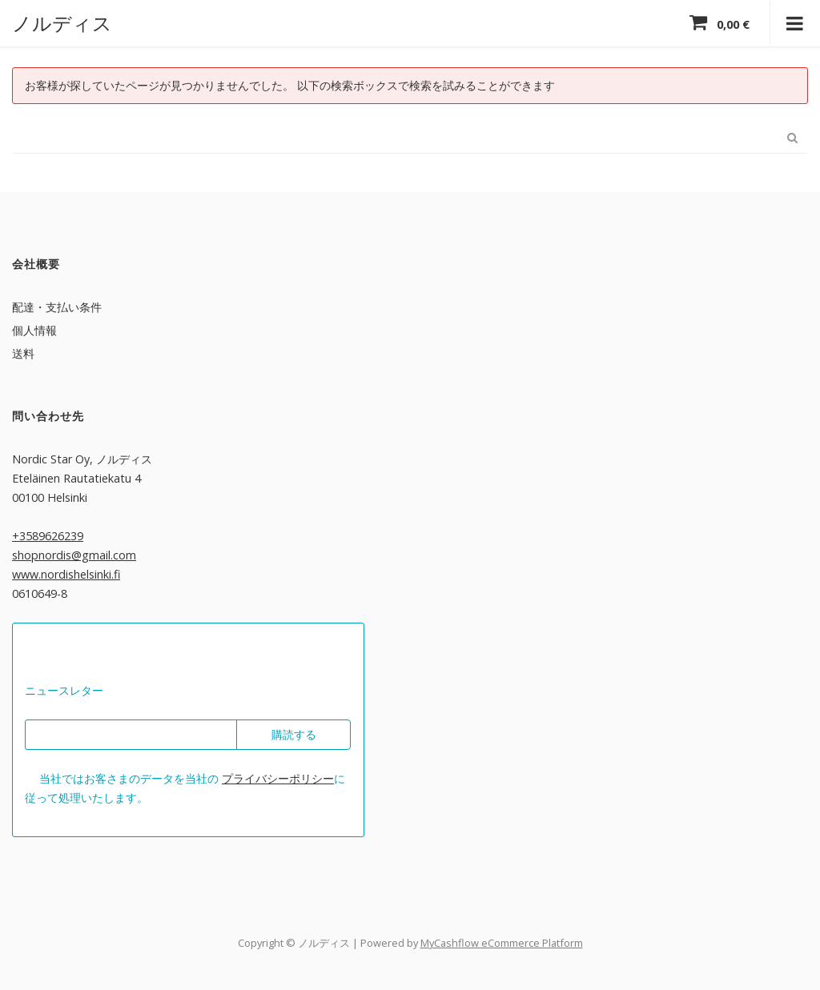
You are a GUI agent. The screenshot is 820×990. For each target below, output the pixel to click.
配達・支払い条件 (57, 306)
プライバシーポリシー (278, 777)
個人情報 (34, 329)
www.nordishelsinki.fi (66, 573)
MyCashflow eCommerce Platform (501, 942)
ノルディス (62, 23)
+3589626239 (47, 535)
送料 (23, 352)
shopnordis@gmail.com (74, 554)
